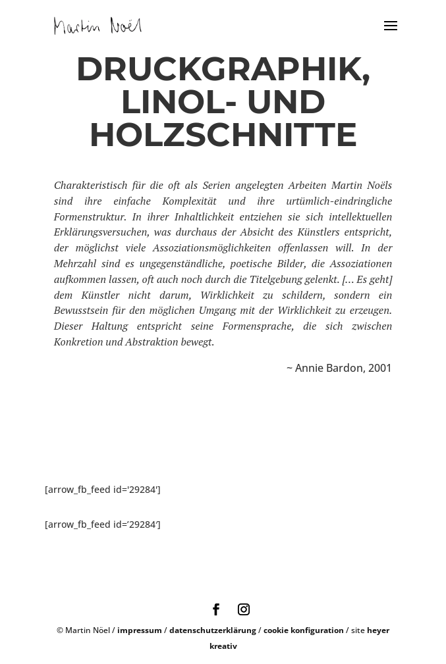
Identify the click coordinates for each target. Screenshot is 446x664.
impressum (139, 630)
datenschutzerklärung (212, 630)
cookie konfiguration (304, 630)
